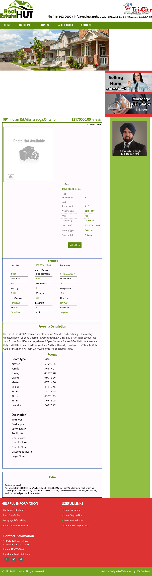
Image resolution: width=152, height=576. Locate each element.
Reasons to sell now (73, 520)
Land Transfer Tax (11, 515)
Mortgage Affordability (14, 520)
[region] (54, 50)
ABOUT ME (24, 25)
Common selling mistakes (76, 526)
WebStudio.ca (143, 571)
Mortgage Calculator (13, 510)
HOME (7, 25)
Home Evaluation (72, 510)
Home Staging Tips (72, 515)
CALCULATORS (65, 25)
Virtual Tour (75, 245)
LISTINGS (43, 25)
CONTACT (86, 25)
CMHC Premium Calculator (16, 526)
